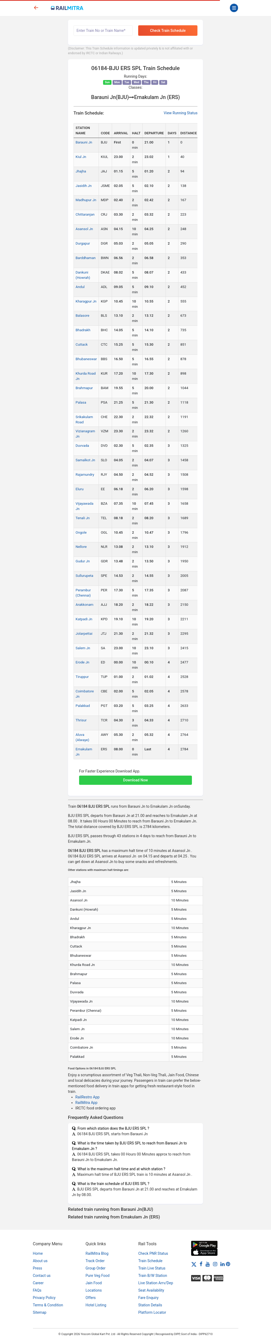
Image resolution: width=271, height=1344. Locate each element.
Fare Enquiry (148, 1298)
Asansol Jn (84, 229)
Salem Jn (83, 648)
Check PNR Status (153, 1253)
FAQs (37, 1290)
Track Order (95, 1261)
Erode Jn (82, 662)
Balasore (82, 316)
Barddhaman (86, 258)
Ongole (81, 532)
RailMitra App (86, 1102)
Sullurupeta (84, 576)
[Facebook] (201, 1264)
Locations (94, 1290)
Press (37, 1268)
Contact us (42, 1275)
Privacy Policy (44, 1298)
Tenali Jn (83, 518)
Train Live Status (152, 1268)
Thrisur (81, 720)
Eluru (80, 489)
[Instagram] (215, 1264)
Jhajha (81, 171)
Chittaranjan (85, 214)
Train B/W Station (152, 1275)
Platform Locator (152, 1312)
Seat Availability (151, 1290)
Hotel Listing (96, 1305)
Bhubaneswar (86, 359)
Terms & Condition (48, 1305)
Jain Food (94, 1283)
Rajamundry (85, 475)
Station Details (150, 1305)
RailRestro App (87, 1097)
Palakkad (83, 706)
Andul (80, 287)
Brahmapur (84, 388)
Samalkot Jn (85, 460)
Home (38, 1253)
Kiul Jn (81, 157)
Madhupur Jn (86, 200)
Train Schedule (150, 1261)
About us (40, 1261)
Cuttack (82, 344)
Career (38, 1283)
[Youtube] (208, 1264)
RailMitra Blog (97, 1253)
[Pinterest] (228, 1264)
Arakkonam (84, 605)
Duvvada (82, 446)
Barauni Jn (84, 142)
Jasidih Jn (84, 186)
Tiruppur (82, 677)
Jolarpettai (84, 634)
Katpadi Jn (84, 619)
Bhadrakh (83, 330)
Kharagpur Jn (86, 301)
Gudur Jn (83, 561)
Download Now (135, 780)
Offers (91, 1298)
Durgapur (83, 243)
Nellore (81, 547)
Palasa (81, 402)
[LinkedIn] (222, 1264)
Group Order (96, 1268)
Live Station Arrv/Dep (155, 1283)
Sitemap (39, 1312)
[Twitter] (194, 1264)
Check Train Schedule (168, 30)
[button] (135, 777)
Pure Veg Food (98, 1275)
